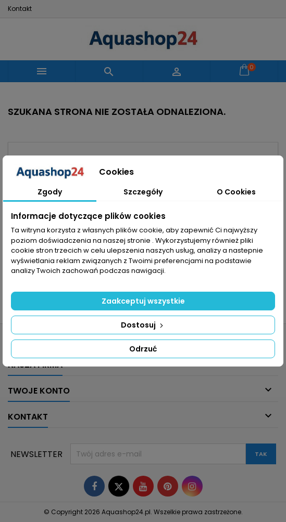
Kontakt (20, 8)
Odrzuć (143, 349)
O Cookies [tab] (236, 192)
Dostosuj (143, 325)
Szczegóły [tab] (143, 192)
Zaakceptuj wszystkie (143, 301)
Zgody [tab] (50, 192)
